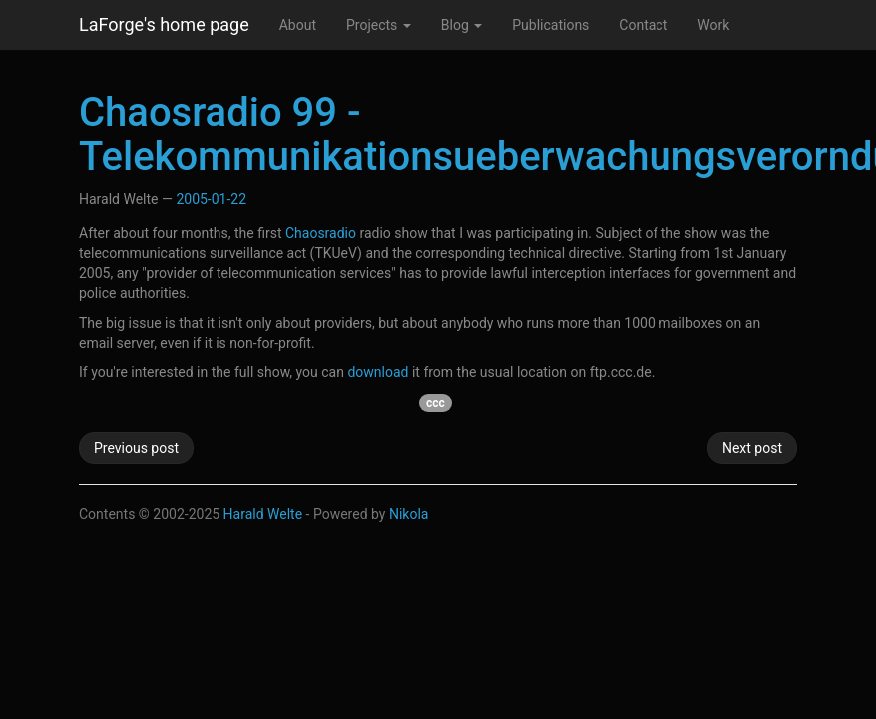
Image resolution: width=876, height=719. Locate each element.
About (297, 25)
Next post (752, 448)
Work (713, 25)
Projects (378, 25)
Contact (643, 25)
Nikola (409, 514)
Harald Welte (263, 514)
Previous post (136, 448)
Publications (550, 25)
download (377, 372)
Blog (461, 25)
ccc (435, 403)
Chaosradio (320, 233)
